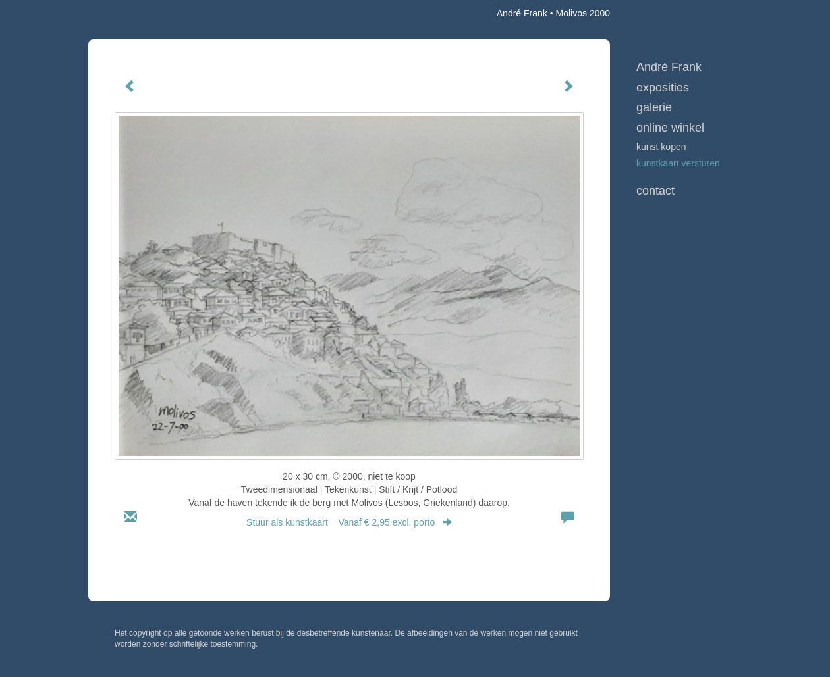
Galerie (654, 107)
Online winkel (670, 127)
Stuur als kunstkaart (349, 522)
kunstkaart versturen (678, 163)
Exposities (662, 87)
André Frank (522, 13)
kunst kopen (661, 146)
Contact (655, 190)
